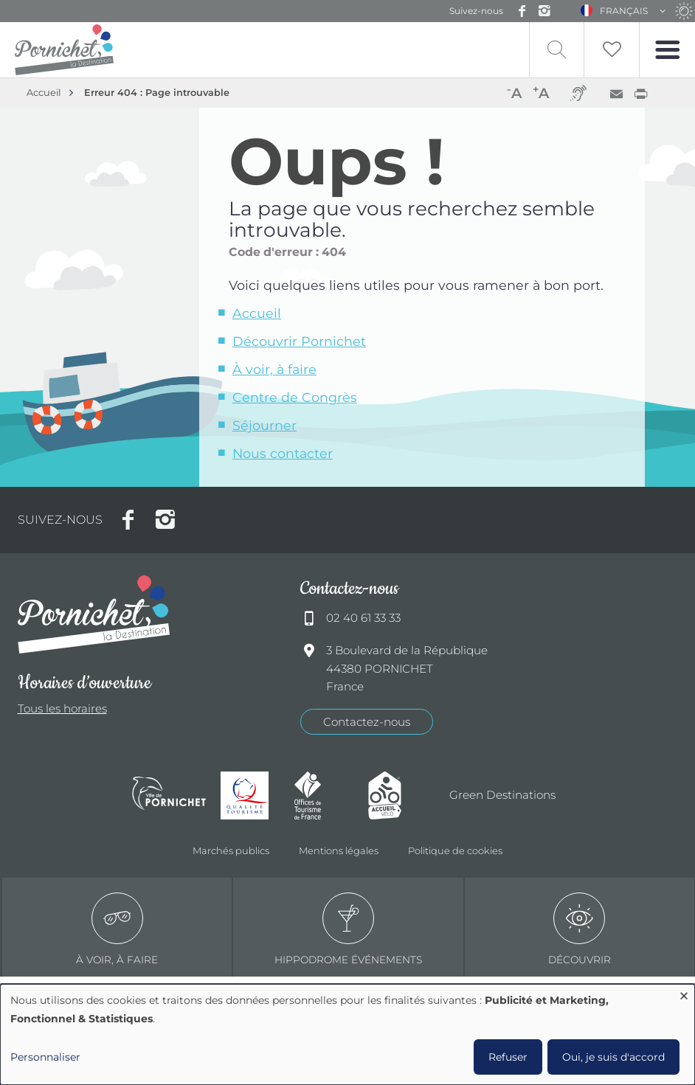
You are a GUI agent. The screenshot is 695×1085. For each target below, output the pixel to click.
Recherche (557, 49)
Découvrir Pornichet (299, 341)
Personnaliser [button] (45, 1057)
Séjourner (264, 425)
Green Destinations (502, 795)
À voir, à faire (274, 369)
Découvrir (579, 929)
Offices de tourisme (323, 795)
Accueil (43, 92)
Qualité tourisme (250, 795)
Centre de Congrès (294, 397)
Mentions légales (338, 850)
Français (624, 10)
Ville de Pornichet (169, 795)
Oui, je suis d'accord (613, 1057)
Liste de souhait (611, 49)
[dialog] (347, 1034)
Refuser (508, 1057)
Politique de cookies (455, 850)
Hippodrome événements (348, 929)
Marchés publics (231, 850)
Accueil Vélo (397, 795)
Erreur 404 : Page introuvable (156, 92)
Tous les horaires (62, 708)
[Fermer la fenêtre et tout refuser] (684, 993)
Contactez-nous (366, 722)
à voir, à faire (117, 929)
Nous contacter (282, 453)
